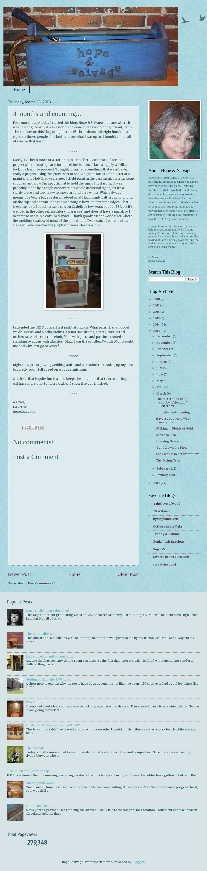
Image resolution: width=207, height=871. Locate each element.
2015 (156, 318)
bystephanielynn (165, 519)
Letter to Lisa (166, 435)
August (162, 362)
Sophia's (159, 549)
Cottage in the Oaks (167, 526)
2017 (156, 305)
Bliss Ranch (161, 511)
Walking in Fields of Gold (174, 428)
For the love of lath (39, 806)
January (162, 475)
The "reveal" (35, 748)
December (164, 336)
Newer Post (19, 574)
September (165, 355)
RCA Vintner (35, 702)
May (160, 381)
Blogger (138, 862)
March (161, 393)
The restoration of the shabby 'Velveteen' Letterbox (172, 402)
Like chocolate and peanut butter (50, 656)
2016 (156, 312)
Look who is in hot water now (177, 454)
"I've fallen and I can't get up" (28, 771)
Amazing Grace (167, 441)
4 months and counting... (174, 412)
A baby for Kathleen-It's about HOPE (53, 725)
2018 (157, 299)
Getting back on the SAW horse (48, 679)
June (160, 374)
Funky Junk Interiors (168, 542)
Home (19, 89)
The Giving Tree (168, 460)
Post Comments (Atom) (45, 583)
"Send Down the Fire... (172, 448)
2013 (157, 331)
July (159, 368)
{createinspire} (164, 564)
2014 (157, 324)
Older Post (128, 574)
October (162, 349)
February (163, 468)
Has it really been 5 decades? (47, 611)
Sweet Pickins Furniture (171, 557)
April (160, 387)
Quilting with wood (40, 783)
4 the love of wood (166, 504)
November (164, 343)
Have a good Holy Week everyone (173, 420)
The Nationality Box (40, 634)
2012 (157, 483)
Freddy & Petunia (166, 534)
